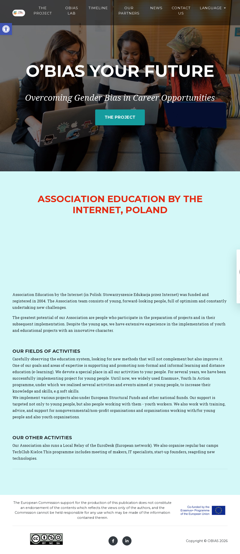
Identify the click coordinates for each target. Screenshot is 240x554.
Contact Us (197, 17)
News (174, 15)
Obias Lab (99, 17)
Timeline (122, 15)
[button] (6, 29)
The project (120, 117)
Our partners (150, 17)
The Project (76, 17)
